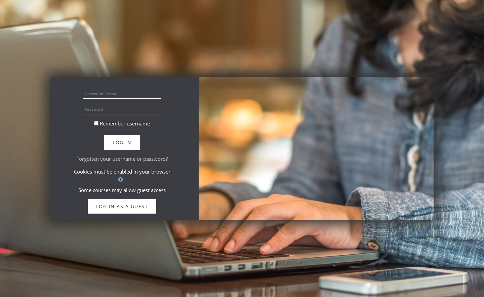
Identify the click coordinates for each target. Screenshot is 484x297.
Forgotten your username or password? (122, 158)
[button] (122, 179)
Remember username (125, 123)
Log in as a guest (122, 206)
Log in (122, 142)
